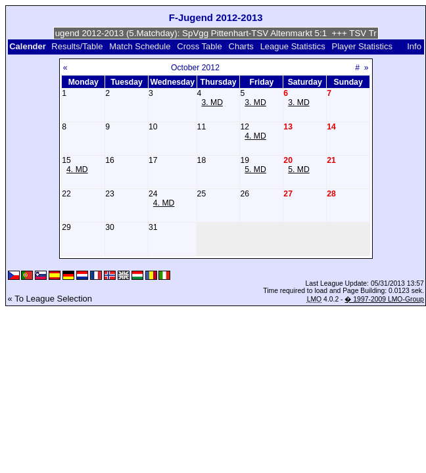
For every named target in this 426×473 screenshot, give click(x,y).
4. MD (255, 136)
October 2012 (195, 67)
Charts (241, 46)
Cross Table (199, 46)
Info (414, 46)
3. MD (212, 102)
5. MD (255, 169)
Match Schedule (139, 46)
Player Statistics (361, 46)
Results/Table (77, 46)
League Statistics (292, 46)
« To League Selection (50, 299)
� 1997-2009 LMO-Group (383, 299)
